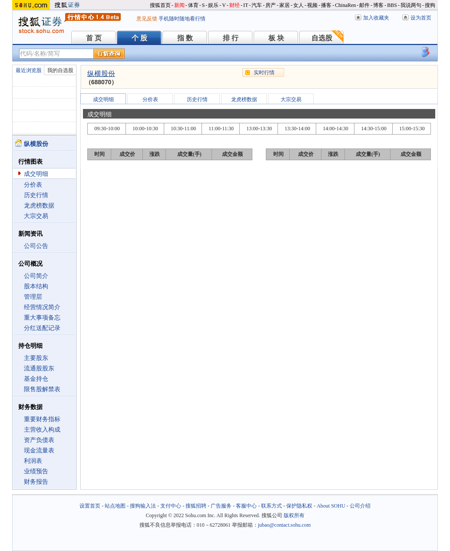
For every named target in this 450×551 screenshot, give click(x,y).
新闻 (179, 5)
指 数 (185, 38)
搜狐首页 (160, 5)
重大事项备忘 (42, 317)
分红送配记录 (42, 328)
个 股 (139, 38)
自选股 (321, 38)
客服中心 (246, 506)
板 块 (276, 38)
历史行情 (36, 195)
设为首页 (420, 18)
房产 (270, 5)
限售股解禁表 (42, 389)
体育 (193, 5)
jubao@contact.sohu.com (284, 525)
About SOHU (331, 506)
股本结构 (36, 286)
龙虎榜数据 (39, 205)
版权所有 (294, 515)
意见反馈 (146, 19)
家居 (284, 5)
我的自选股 (60, 70)
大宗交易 (36, 216)
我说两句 (410, 5)
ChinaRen (345, 5)
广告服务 (221, 506)
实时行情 (264, 72)
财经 (234, 5)
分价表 (33, 184)
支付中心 (170, 506)
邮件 (364, 5)
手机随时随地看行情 (182, 19)
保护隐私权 (299, 506)
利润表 (33, 461)
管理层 (33, 297)
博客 (378, 5)
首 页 (94, 38)
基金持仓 (36, 379)
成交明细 (36, 174)
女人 (298, 5)
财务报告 (36, 481)
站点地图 (115, 506)
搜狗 (430, 5)
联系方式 (271, 506)
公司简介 (36, 276)
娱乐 (213, 5)
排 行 (230, 38)
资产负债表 (39, 440)
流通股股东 (39, 368)
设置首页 (89, 506)
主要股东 (36, 358)
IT (245, 5)
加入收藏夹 (376, 18)
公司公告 (36, 246)
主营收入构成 (42, 429)
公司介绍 (360, 506)
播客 (326, 5)
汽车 (256, 5)
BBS (392, 5)
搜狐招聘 (195, 506)
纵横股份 (101, 73)
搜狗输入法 (143, 506)
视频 (312, 5)
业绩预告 (36, 471)
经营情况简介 (42, 307)
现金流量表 (39, 450)
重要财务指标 (42, 419)
